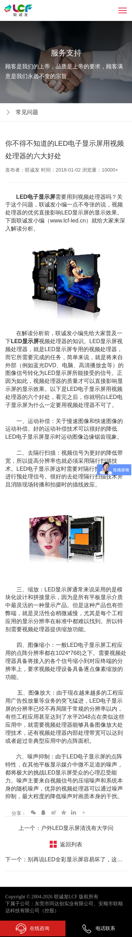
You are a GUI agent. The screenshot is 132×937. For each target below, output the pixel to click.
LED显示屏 (25, 341)
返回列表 (71, 844)
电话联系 (98, 928)
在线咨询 (32, 928)
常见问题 (27, 112)
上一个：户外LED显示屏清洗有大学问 (66, 828)
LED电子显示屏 (35, 197)
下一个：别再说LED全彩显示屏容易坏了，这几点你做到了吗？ (66, 859)
